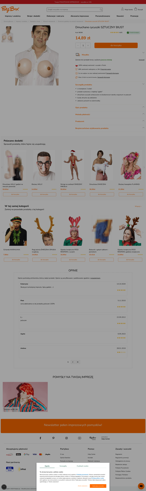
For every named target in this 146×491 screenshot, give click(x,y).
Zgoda (47, 466)
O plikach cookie (82, 466)
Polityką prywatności (83, 474)
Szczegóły (63, 466)
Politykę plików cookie (97, 478)
